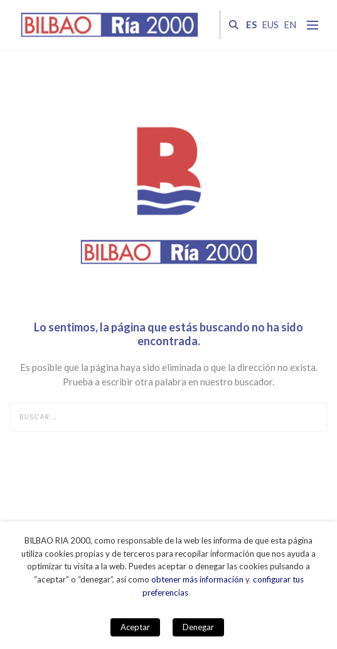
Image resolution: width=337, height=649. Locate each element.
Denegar (198, 627)
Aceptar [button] (135, 627)
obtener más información (197, 579)
